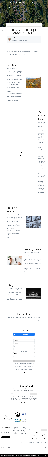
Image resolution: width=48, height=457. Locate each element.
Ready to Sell (11, 2)
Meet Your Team (12, 7)
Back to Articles (11, 24)
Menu (33, 2)
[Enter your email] (21, 393)
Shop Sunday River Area (20, 2)
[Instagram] (8, 432)
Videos (22, 442)
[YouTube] (6, 432)
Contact (22, 440)
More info (40, 455)
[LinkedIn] (4, 432)
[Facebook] (1, 432)
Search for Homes (16, 430)
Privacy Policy (45, 447)
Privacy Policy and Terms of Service (41, 440)
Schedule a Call (23, 433)
